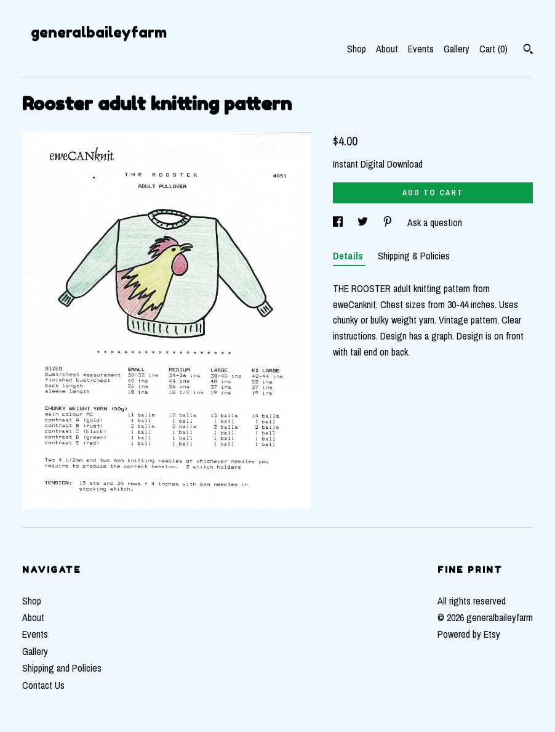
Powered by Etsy (468, 634)
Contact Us (43, 685)
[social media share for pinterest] (389, 222)
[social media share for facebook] (339, 222)
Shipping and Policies (62, 668)
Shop (356, 48)
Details (349, 255)
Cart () (493, 48)
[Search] (528, 50)
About (387, 48)
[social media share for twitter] (363, 222)
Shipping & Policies (414, 255)
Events (421, 48)
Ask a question (434, 222)
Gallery (456, 48)
